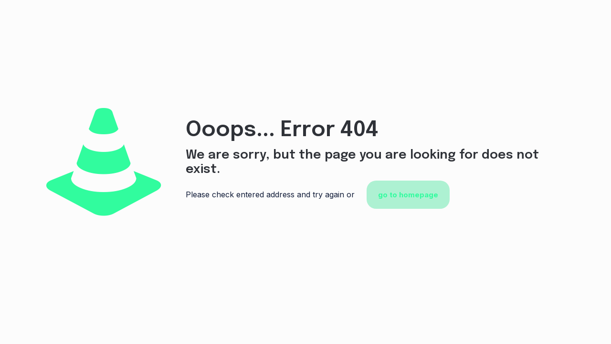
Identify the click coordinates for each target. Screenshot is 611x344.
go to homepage (408, 194)
